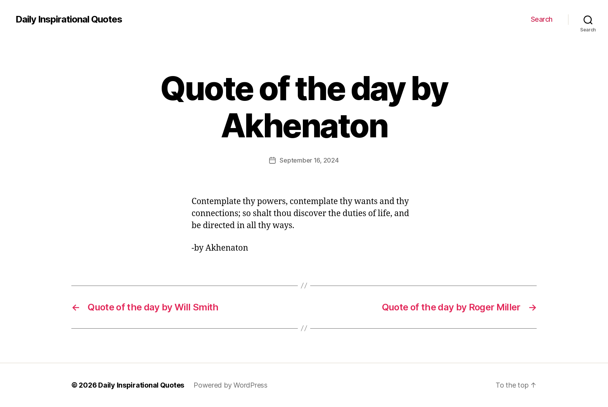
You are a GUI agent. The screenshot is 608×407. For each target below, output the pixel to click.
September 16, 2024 (309, 160)
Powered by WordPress (230, 385)
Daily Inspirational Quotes (69, 19)
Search (542, 19)
